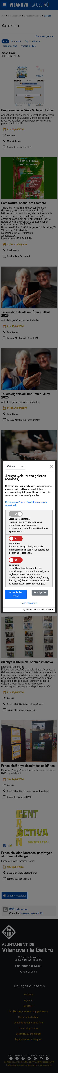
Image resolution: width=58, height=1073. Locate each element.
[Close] (51, 466)
